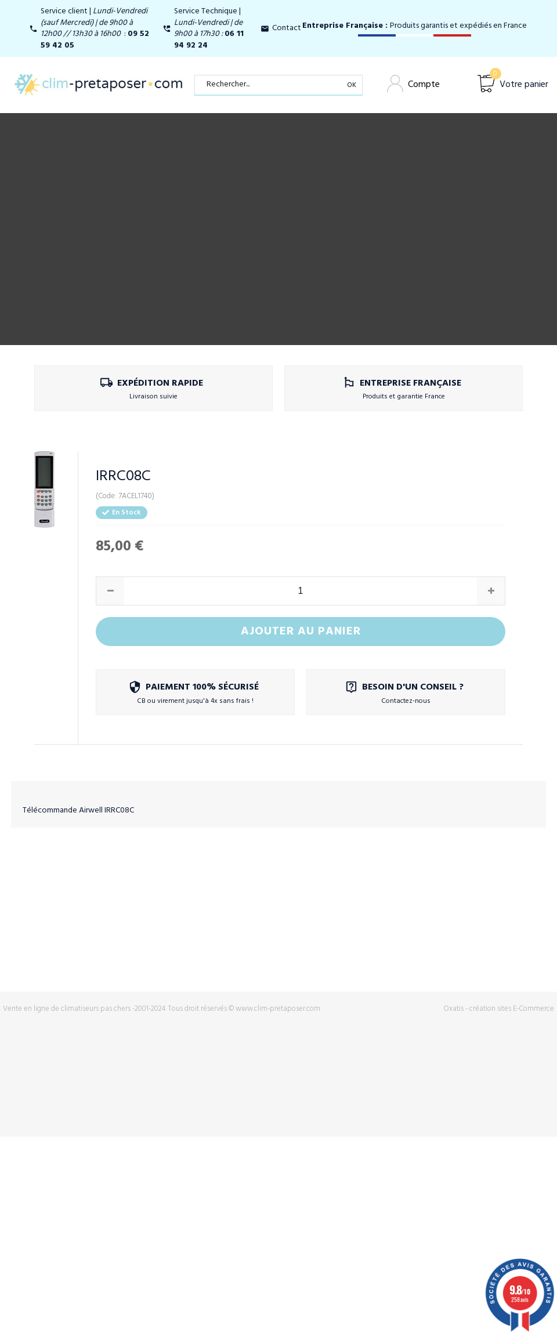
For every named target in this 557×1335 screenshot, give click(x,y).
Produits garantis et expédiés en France (414, 25)
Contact (286, 28)
